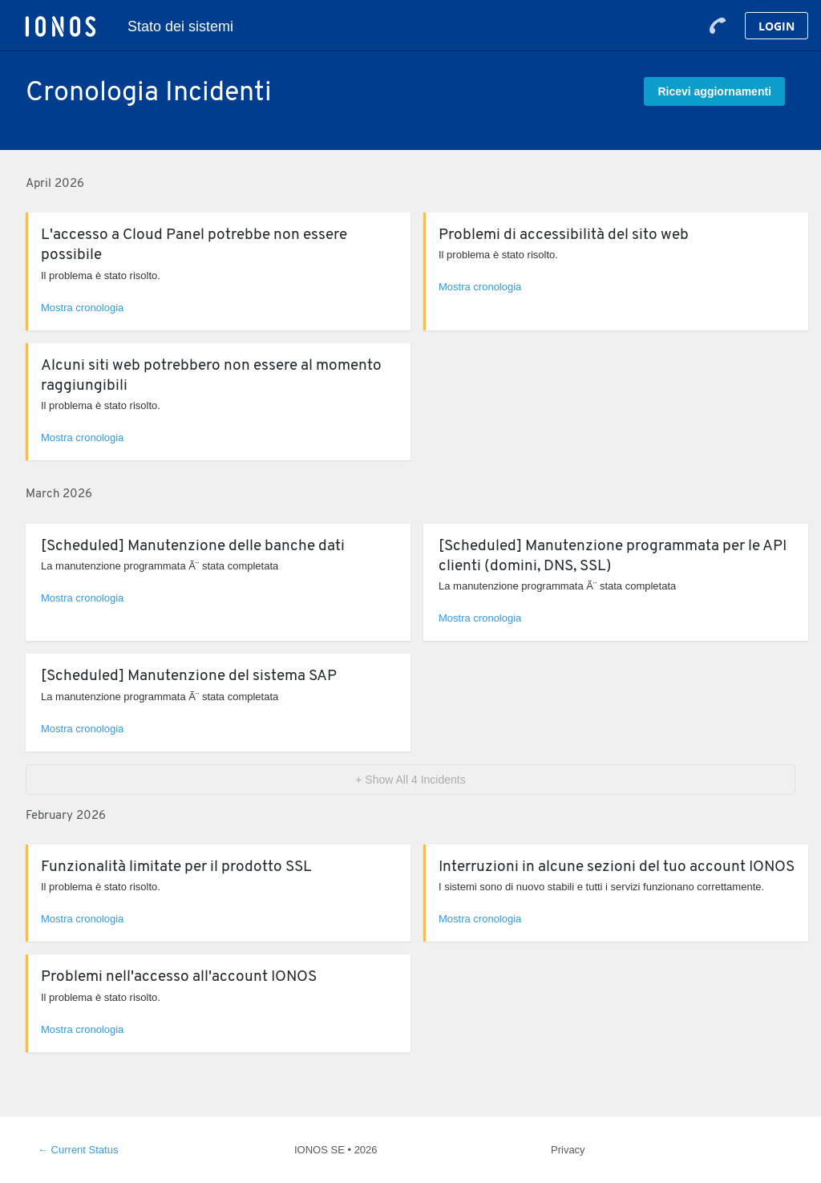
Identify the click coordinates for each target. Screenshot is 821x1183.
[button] (714, 91)
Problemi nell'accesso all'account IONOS (179, 977)
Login (776, 26)
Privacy (568, 1150)
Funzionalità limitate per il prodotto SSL (176, 867)
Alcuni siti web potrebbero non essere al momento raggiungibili (211, 376)
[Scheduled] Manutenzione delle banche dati (193, 546)
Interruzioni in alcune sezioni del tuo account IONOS (617, 867)
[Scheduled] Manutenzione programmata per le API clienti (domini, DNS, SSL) (613, 556)
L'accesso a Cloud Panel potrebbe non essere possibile (194, 245)
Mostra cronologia (82, 308)
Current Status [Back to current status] (78, 1150)
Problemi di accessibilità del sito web (564, 235)
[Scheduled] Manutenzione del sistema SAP (189, 676)
